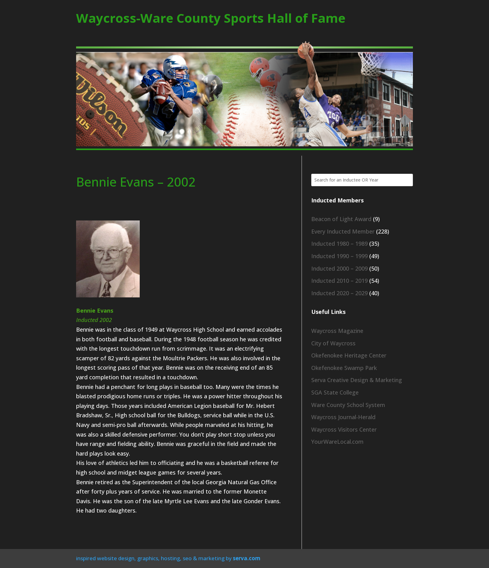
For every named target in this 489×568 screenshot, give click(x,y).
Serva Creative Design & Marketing (356, 380)
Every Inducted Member (343, 231)
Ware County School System (348, 405)
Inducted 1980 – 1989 (339, 243)
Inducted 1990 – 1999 (339, 256)
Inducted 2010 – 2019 (339, 280)
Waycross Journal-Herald (343, 417)
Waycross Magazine (337, 330)
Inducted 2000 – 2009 (339, 268)
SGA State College (335, 392)
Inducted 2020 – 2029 (339, 293)
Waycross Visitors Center (344, 429)
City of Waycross (333, 343)
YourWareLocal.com (337, 441)
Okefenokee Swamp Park (344, 368)
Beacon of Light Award (341, 219)
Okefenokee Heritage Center (348, 355)
